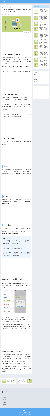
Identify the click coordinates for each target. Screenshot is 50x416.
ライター (36, 78)
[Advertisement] (16, 43)
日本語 (35, 80)
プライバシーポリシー (27, 413)
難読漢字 (36, 82)
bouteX (3, 1)
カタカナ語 (36, 73)
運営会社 (20, 413)
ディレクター (36, 75)
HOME (25, 410)
